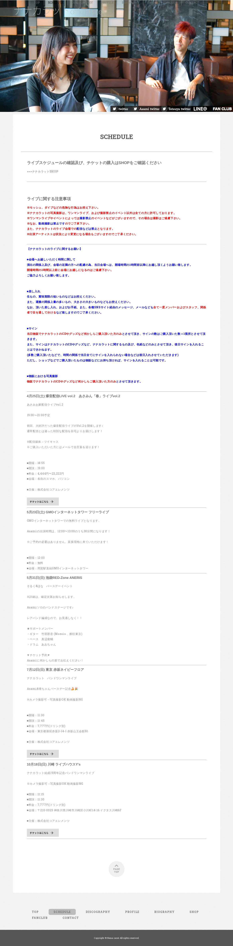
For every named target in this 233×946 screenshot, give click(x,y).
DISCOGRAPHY (82, 120)
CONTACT (192, 120)
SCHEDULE (56, 120)
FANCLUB (170, 120)
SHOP (151, 120)
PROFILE (107, 120)
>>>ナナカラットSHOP (42, 178)
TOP (37, 120)
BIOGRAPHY (130, 120)
